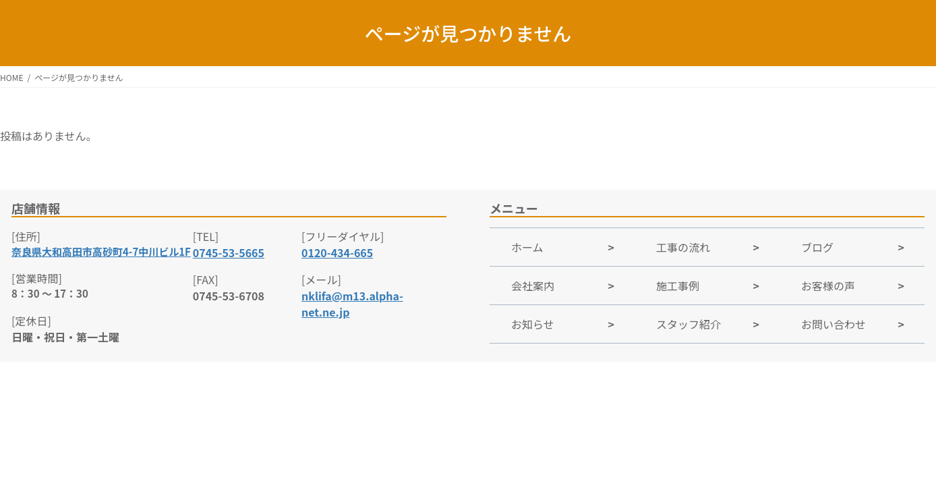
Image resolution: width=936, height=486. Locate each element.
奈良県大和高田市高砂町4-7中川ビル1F (101, 251)
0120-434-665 (337, 252)
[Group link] (562, 246)
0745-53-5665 (228, 252)
